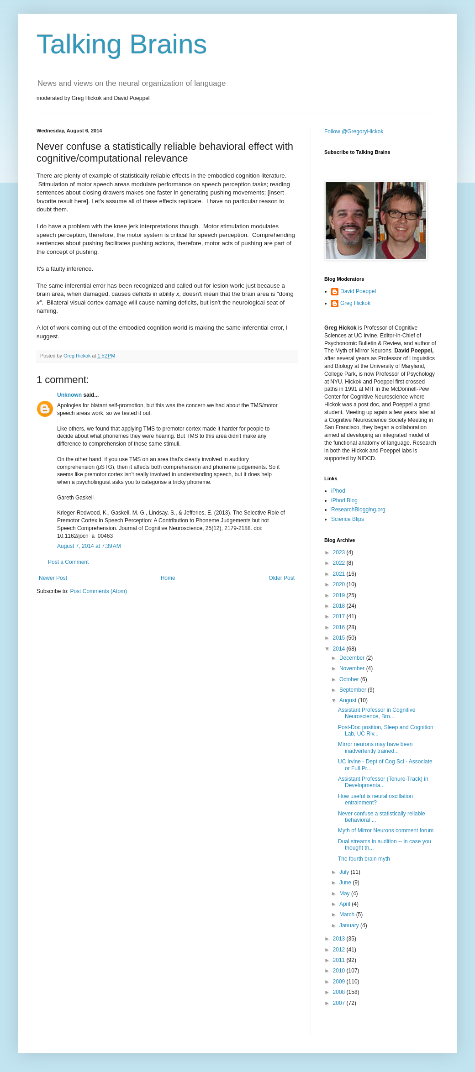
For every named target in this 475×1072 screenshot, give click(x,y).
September (353, 690)
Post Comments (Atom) (98, 591)
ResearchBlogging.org (358, 509)
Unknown (69, 395)
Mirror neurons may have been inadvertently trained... (375, 747)
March (347, 914)
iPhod (338, 491)
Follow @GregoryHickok (354, 131)
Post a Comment (68, 562)
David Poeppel (358, 291)
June (346, 882)
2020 (340, 584)
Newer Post (53, 578)
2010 (340, 970)
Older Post (282, 578)
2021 (340, 574)
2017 (340, 616)
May (345, 893)
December (352, 658)
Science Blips (347, 519)
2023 (340, 552)
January (349, 925)
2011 (340, 960)
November (352, 668)
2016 (340, 627)
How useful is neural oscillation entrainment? (375, 799)
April (345, 904)
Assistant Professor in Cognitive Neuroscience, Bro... (376, 713)
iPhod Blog (344, 500)
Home (168, 578)
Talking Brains (122, 44)
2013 (340, 938)
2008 (340, 992)
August (348, 700)
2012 (340, 949)
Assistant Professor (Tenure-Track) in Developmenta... (383, 782)
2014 (340, 649)
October (349, 679)
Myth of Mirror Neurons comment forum (385, 830)
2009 (340, 981)
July (345, 872)
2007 (340, 1003)
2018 (340, 606)
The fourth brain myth (364, 859)
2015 (340, 638)
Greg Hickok (355, 303)
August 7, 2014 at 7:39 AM (89, 546)
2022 (340, 563)
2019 (340, 595)
